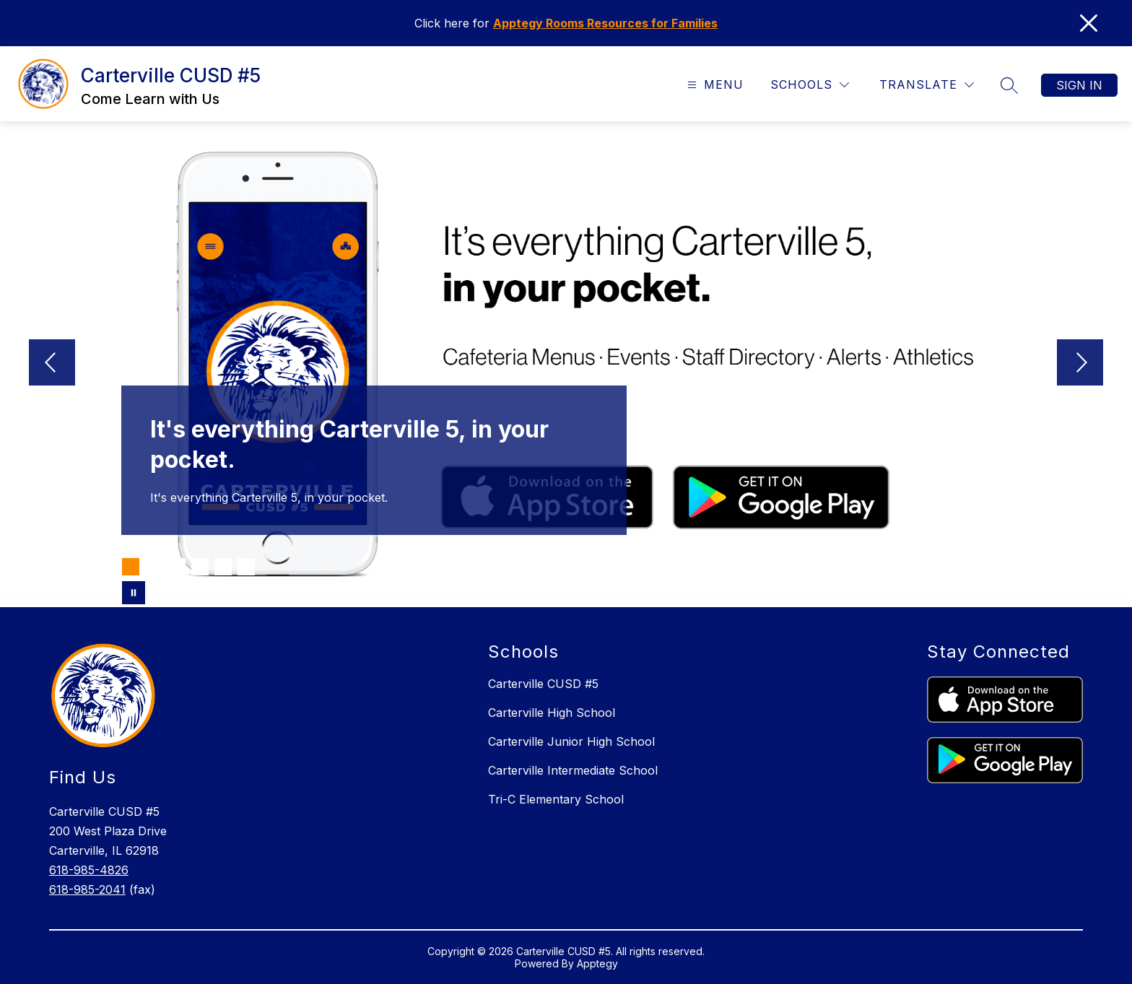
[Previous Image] (52, 363)
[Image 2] (153, 566)
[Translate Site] (927, 85)
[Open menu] (714, 85)
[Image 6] (246, 566)
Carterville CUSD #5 (543, 683)
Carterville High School (551, 712)
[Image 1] (130, 566)
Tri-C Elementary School (556, 799)
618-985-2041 (87, 889)
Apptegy (597, 963)
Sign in (1079, 85)
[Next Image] (1080, 363)
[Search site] (1009, 85)
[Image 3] (177, 566)
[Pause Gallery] (133, 592)
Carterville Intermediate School (573, 770)
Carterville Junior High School (571, 741)
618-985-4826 (89, 870)
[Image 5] (223, 566)
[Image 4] (200, 566)
